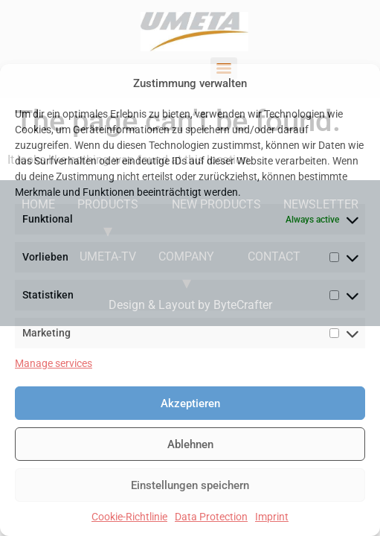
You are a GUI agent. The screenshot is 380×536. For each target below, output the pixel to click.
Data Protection (211, 517)
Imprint (272, 517)
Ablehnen (190, 444)
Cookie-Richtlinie (129, 517)
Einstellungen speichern (190, 485)
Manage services (53, 363)
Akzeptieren (190, 403)
